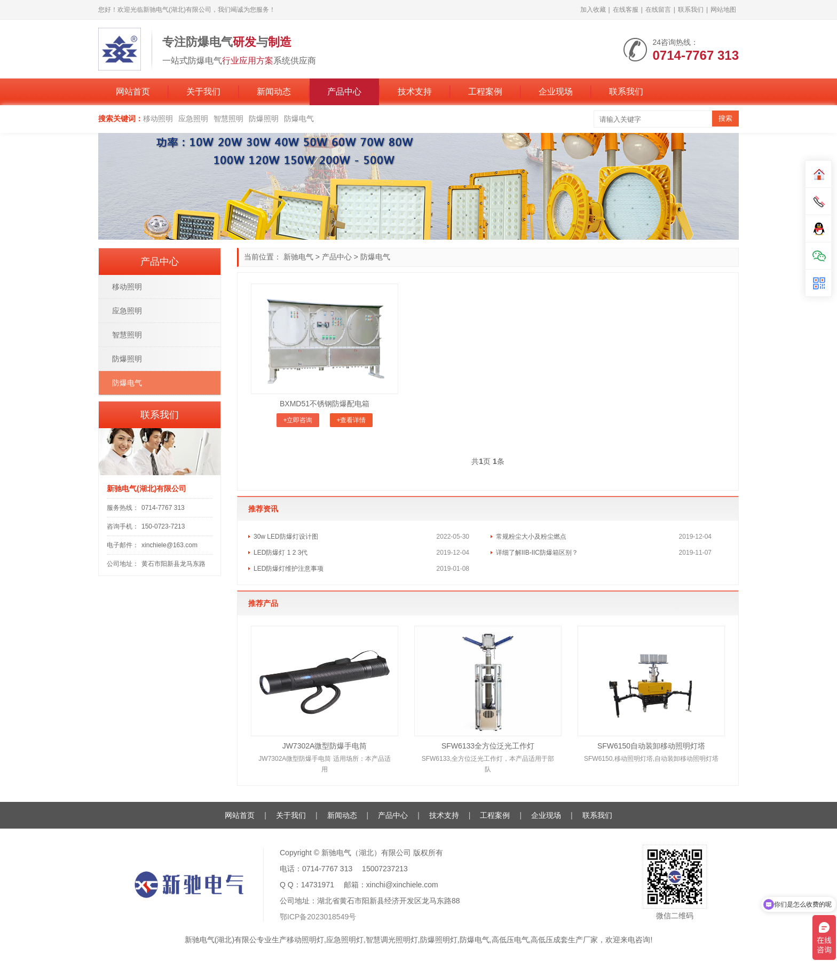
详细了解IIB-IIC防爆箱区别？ (537, 552)
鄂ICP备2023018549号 (318, 916)
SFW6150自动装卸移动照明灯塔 (651, 746)
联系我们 (691, 9)
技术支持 (415, 91)
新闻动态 (274, 91)
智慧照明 (228, 118)
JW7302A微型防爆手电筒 (324, 746)
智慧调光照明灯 (392, 939)
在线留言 (658, 9)
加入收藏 (593, 9)
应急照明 (193, 118)
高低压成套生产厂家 (564, 939)
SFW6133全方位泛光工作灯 (487, 746)
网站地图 (723, 9)
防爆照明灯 (438, 939)
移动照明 (158, 118)
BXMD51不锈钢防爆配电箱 (324, 403)
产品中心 (344, 91)
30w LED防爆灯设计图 (286, 536)
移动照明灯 (305, 939)
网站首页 (133, 91)
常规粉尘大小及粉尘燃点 (531, 536)
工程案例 (485, 91)
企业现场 (556, 91)
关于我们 (203, 91)
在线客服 (625, 9)
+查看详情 (351, 420)
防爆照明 (264, 118)
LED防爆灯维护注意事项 (288, 568)
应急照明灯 (345, 939)
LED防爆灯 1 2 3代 (280, 552)
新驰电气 (298, 257)
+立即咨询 (297, 420)
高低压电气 (510, 939)
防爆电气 (299, 118)
